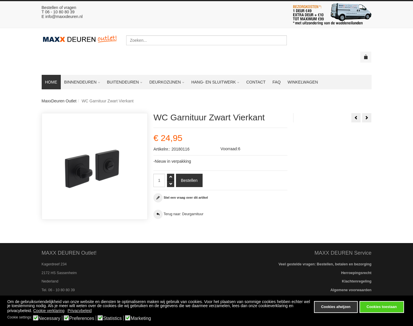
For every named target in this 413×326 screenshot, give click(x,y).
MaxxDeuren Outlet (59, 101)
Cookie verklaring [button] (49, 310)
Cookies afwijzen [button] (335, 307)
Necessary (49, 318)
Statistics (112, 318)
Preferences (81, 318)
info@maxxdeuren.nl (64, 16)
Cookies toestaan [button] (382, 307)
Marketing (141, 318)
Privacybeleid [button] (80, 310)
